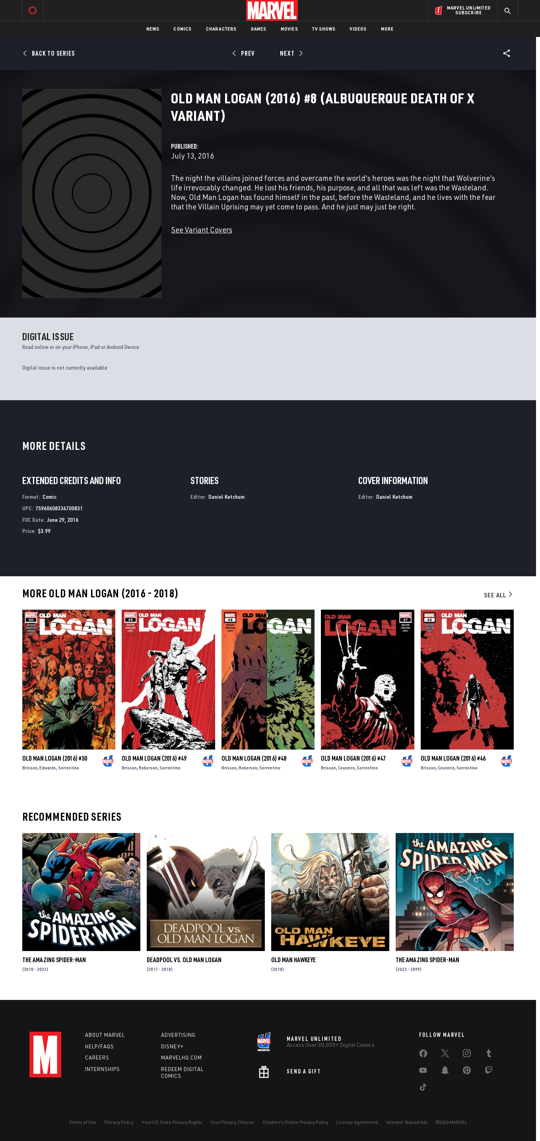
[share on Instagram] (467, 1055)
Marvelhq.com (181, 1057)
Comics (182, 29)
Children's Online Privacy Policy (295, 1122)
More (387, 29)
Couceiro (346, 768)
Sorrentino (68, 768)
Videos (358, 29)
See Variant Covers (201, 229)
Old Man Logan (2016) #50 (54, 758)
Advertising (178, 1035)
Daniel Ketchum (226, 496)
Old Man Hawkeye (293, 960)
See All (498, 595)
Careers (97, 1057)
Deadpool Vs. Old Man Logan (184, 960)
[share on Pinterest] (467, 1072)
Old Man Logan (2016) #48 (253, 758)
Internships (102, 1069)
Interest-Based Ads (407, 1122)
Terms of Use (83, 1122)
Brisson (29, 768)
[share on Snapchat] (445, 1072)
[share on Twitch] (489, 1072)
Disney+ (172, 1046)
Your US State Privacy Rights (172, 1122)
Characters (221, 29)
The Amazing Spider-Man (54, 960)
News (152, 29)
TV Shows (324, 29)
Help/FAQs (99, 1046)
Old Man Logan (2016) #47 (353, 758)
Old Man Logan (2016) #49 (154, 758)
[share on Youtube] (423, 1072)
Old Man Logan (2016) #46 (453, 758)
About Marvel (105, 1035)
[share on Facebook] (423, 1055)
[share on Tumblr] (489, 1055)
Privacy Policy (119, 1122)
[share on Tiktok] (423, 1089)
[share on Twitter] (445, 1055)
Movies (289, 29)
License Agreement (357, 1122)
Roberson (148, 768)
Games (258, 29)
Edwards (47, 768)
